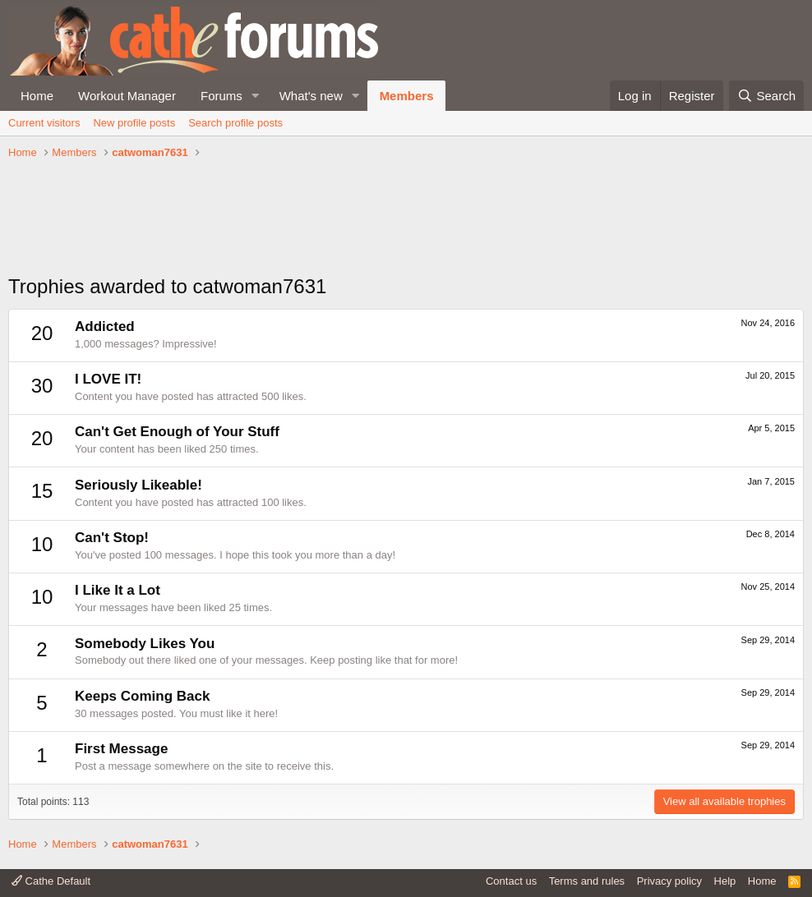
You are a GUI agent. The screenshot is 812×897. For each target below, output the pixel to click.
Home (37, 96)
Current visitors (44, 123)
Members (407, 96)
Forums (221, 96)
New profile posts (134, 123)
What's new (311, 96)
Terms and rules (587, 881)
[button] (255, 95)
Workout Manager (127, 96)
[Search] (766, 95)
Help (725, 881)
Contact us (511, 881)
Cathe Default (51, 881)
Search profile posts (235, 123)
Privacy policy (669, 881)
